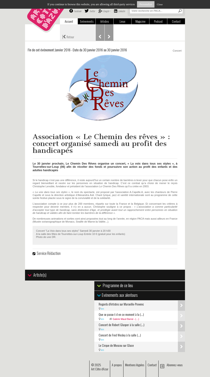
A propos (117, 364)
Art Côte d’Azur (99, 368)
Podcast (158, 21)
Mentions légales (134, 364)
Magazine (140, 21)
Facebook (77, 11)
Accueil (69, 21)
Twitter (92, 11)
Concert (177, 50)
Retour (68, 36)
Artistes (104, 21)
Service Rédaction (49, 253)
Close (159, 4)
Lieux (122, 21)
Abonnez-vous (174, 364)
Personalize (145, 4)
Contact (176, 21)
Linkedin (121, 11)
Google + (106, 11)
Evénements (86, 21)
